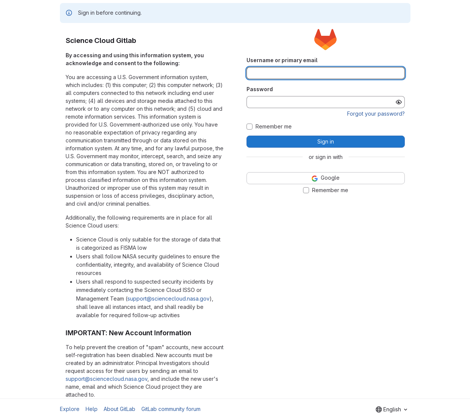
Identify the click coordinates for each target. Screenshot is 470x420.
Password (259, 89)
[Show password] (399, 102)
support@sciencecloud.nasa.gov (168, 298)
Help (92, 409)
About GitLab (119, 409)
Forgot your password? (376, 113)
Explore (70, 409)
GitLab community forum (171, 409)
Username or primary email (281, 60)
